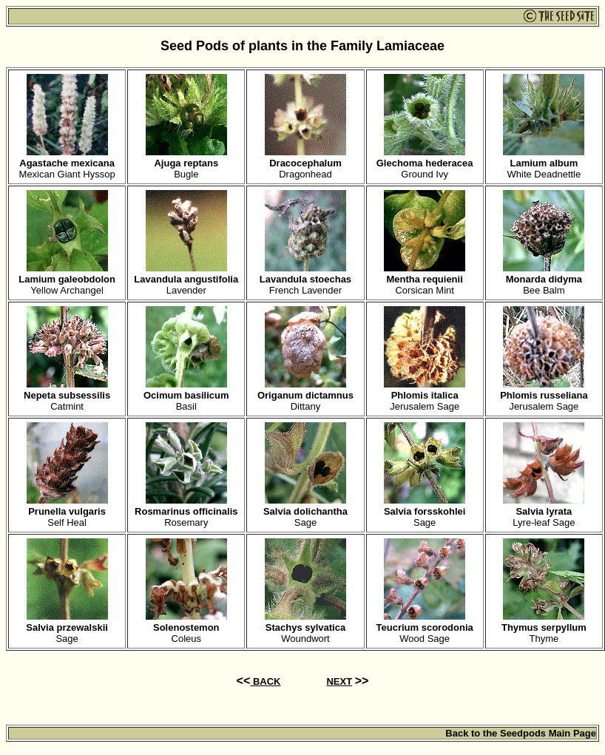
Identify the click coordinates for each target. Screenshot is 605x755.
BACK (265, 681)
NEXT (339, 681)
